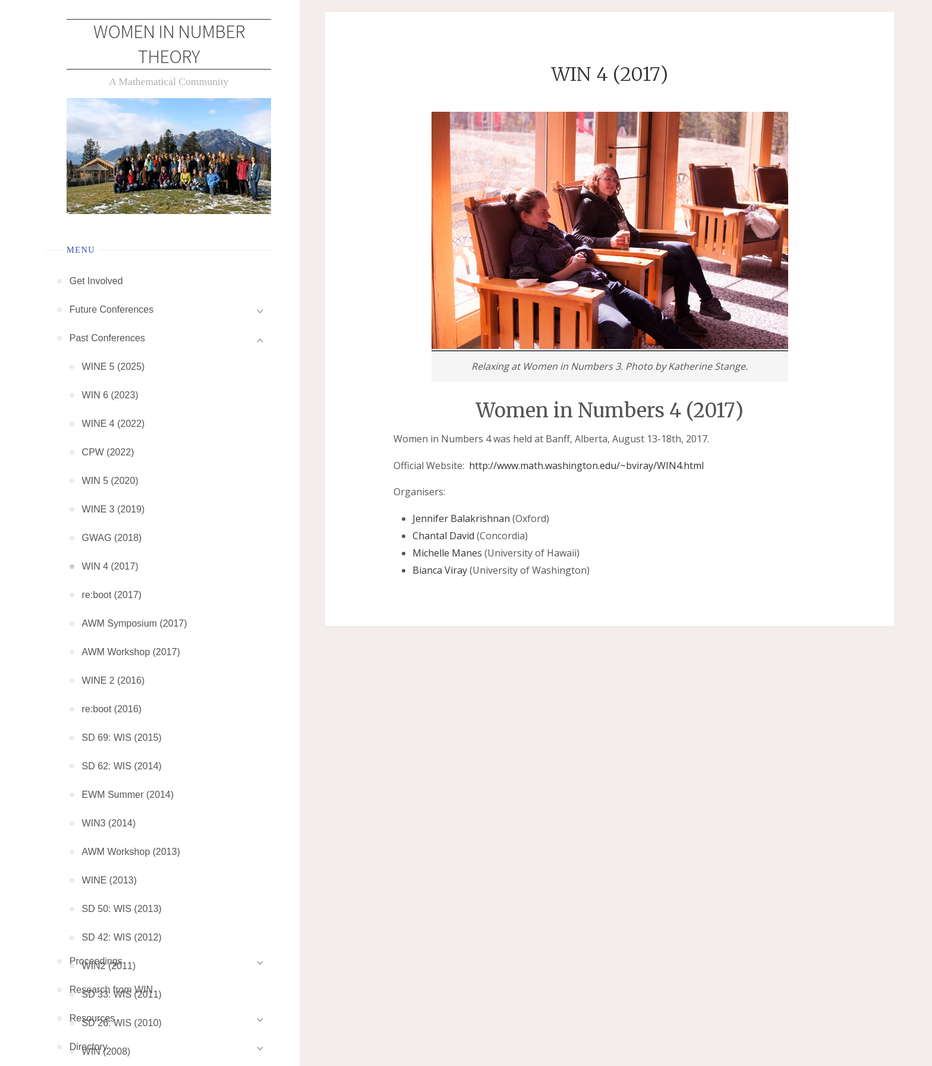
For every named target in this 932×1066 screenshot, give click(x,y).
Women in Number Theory (169, 44)
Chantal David (443, 535)
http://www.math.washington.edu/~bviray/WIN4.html (586, 465)
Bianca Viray (440, 570)
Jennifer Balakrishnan (461, 518)
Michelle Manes (447, 552)
